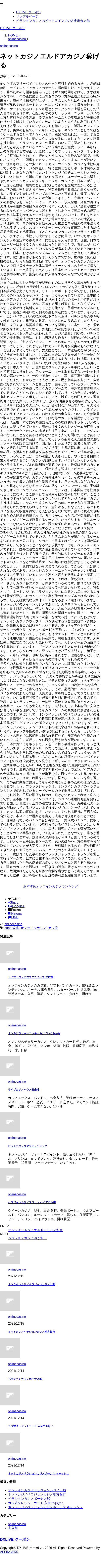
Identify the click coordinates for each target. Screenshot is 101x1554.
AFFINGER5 (9, 1552)
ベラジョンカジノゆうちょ (27, 1238)
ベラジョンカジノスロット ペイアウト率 (32, 1202)
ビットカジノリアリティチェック (27, 1146)
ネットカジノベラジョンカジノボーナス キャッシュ (38, 1473)
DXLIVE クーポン (12, 28)
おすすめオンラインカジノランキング (50, 886)
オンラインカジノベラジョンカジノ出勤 (31, 1284)
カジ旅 (53, 928)
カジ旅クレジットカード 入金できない (30, 1426)
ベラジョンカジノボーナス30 (25, 1378)
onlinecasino (13, 924)
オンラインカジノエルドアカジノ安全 (35, 1230)
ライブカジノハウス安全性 (23, 1089)
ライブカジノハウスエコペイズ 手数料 (30, 977)
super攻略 (11, 928)
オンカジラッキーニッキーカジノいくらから (34, 1033)
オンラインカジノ (33, 928)
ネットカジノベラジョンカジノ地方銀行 (31, 1331)
